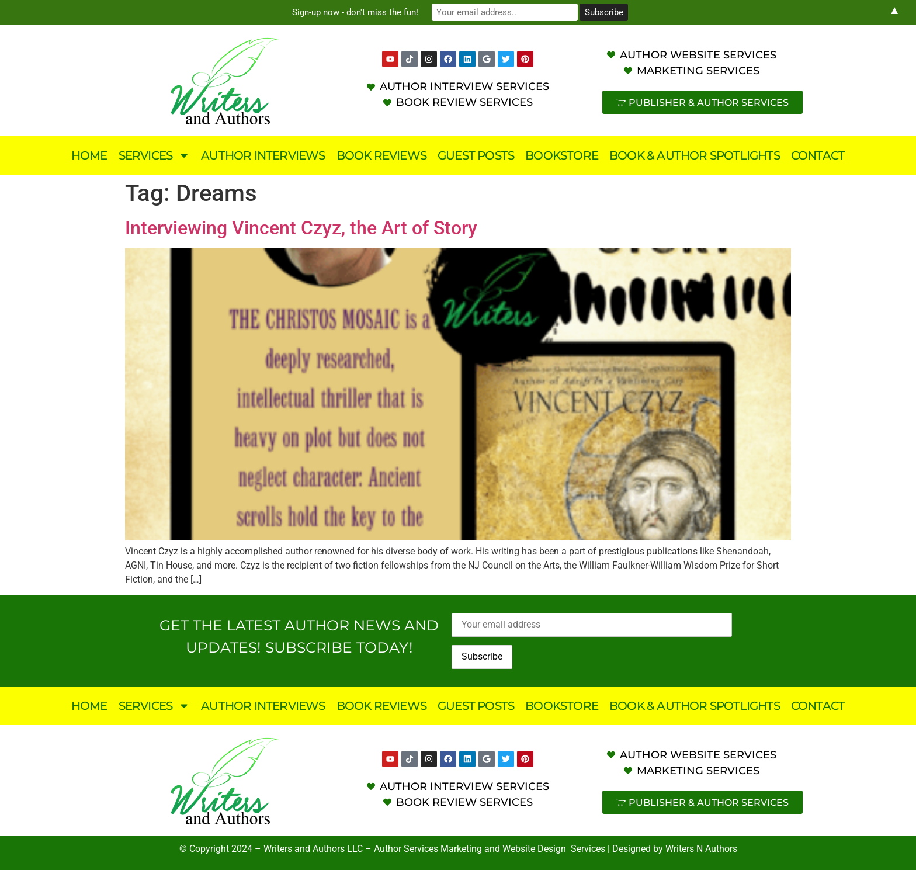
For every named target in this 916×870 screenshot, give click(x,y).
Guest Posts (476, 155)
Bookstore (561, 155)
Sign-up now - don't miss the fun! (359, 12)
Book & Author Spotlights (694, 155)
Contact (818, 155)
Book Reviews (381, 155)
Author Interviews (263, 155)
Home (89, 155)
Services (154, 155)
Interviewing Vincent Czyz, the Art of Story (301, 228)
